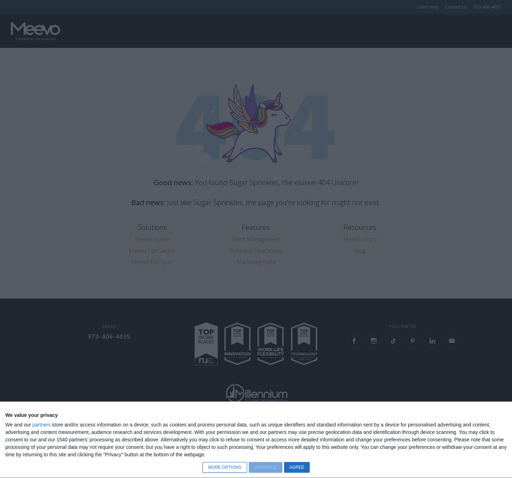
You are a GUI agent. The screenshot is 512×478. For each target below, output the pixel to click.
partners (41, 424)
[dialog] (256, 440)
